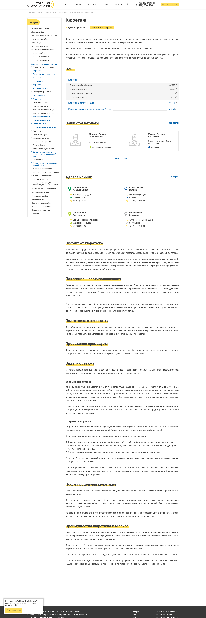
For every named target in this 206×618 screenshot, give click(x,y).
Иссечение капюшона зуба (44, 127)
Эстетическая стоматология (43, 189)
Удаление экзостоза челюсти (45, 113)
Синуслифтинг (39, 95)
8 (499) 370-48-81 (145, 5)
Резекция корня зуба (42, 92)
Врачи (105, 4)
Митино (162, 614)
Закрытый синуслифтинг (43, 149)
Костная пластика (40, 88)
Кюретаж (37, 70)
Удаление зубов (38, 53)
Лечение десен (37, 199)
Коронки (35, 214)
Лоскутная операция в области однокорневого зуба (45, 184)
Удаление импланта (41, 117)
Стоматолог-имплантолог (42, 50)
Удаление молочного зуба (44, 110)
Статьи (118, 4)
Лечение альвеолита (42, 102)
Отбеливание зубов (39, 196)
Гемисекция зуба (40, 134)
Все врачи (174, 123)
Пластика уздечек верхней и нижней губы (45, 164)
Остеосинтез (38, 81)
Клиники (92, 4)
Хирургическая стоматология (44, 64)
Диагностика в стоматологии (44, 35)
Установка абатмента (40, 57)
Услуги (65, 4)
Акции (78, 4)
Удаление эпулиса (40, 106)
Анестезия (37, 78)
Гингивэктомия (39, 131)
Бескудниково (165, 612)
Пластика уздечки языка (43, 67)
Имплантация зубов (40, 192)
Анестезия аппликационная (45, 169)
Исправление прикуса (40, 210)
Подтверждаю (14, 610)
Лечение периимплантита (44, 74)
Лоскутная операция (42, 142)
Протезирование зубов (41, 203)
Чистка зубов (37, 43)
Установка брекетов (40, 60)
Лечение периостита (41, 120)
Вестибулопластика (41, 179)
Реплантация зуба (40, 124)
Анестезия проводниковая (44, 176)
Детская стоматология (41, 207)
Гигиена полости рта (40, 28)
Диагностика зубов (39, 46)
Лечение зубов (37, 32)
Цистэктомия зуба (41, 138)
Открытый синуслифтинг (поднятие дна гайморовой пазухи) (44, 154)
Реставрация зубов (39, 39)
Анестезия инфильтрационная (46, 172)
